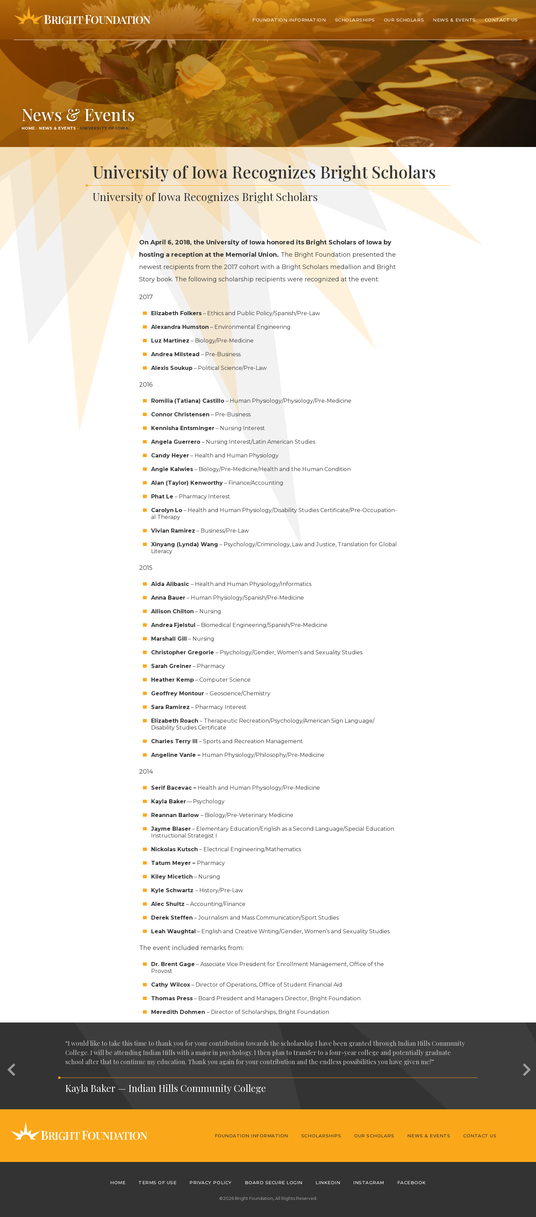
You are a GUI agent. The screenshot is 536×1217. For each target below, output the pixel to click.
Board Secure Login (274, 1182)
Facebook (411, 1182)
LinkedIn (328, 1182)
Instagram (368, 1182)
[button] (10, 1065)
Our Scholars (374, 1135)
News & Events (454, 20)
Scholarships (321, 1135)
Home (28, 128)
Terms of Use (157, 1182)
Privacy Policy (210, 1182)
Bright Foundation (82, 20)
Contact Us (501, 20)
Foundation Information (251, 1135)
